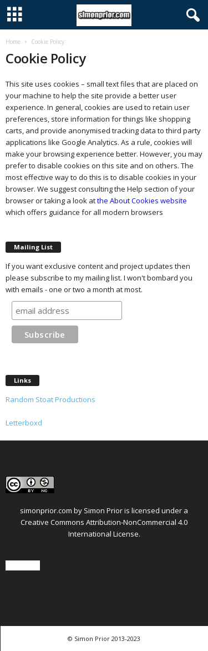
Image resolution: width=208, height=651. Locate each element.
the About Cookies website (142, 201)
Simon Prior (103, 510)
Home (13, 42)
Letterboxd (24, 423)
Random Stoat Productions (50, 399)
